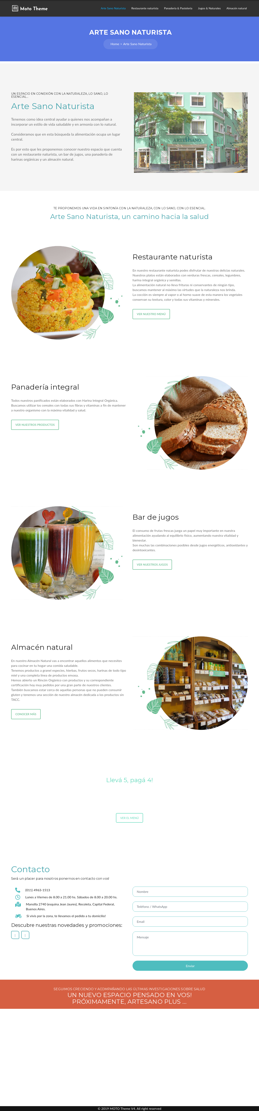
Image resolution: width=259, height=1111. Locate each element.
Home (114, 44)
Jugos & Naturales (209, 8)
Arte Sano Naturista (113, 8)
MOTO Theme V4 (122, 1108)
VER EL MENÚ (129, 818)
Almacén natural (236, 8)
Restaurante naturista (144, 8)
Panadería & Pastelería (178, 8)
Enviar (190, 966)
